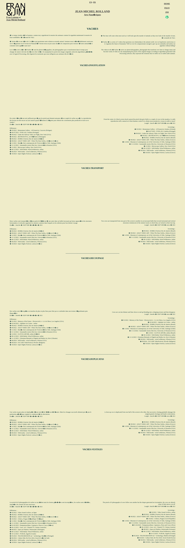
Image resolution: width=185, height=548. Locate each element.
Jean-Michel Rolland (15, 20)
